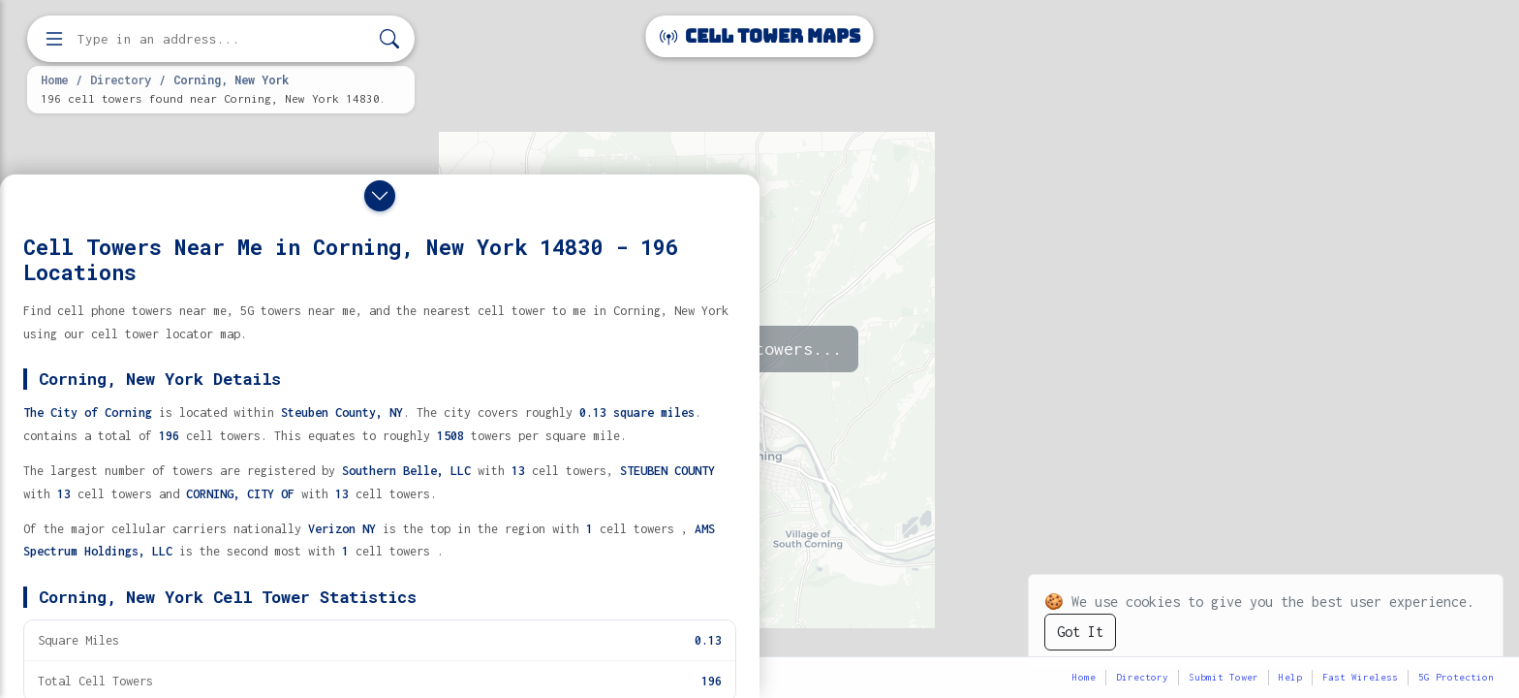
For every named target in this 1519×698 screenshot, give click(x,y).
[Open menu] (54, 38)
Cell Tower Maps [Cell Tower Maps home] (760, 36)
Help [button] (1290, 677)
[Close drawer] (379, 195)
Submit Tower (1223, 677)
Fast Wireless (1360, 677)
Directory (120, 79)
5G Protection (1456, 677)
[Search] (389, 39)
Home (54, 79)
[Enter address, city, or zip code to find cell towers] (223, 39)
